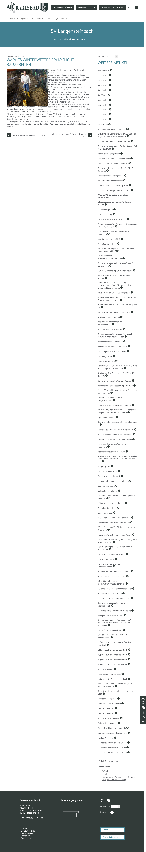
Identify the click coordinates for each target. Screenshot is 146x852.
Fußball (105, 771)
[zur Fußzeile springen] (143, 721)
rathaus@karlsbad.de (34, 818)
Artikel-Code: (103, 56)
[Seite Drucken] (110, 812)
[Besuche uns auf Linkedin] (108, 801)
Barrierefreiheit (27, 833)
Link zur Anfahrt (28, 831)
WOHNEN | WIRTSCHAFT (112, 7)
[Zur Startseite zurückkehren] (27, 3)
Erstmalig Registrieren (112, 837)
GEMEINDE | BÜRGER (62, 7)
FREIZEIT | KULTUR (86, 7)
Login (105, 830)
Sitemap (24, 828)
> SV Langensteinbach (24, 18)
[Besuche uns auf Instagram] (101, 801)
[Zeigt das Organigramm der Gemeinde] (71, 817)
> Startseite (11, 18)
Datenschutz (26, 838)
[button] (136, 7)
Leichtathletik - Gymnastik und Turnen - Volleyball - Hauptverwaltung (118, 778)
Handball (105, 774)
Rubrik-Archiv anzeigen (108, 761)
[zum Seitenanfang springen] (143, 697)
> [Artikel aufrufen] (116, 56)
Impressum (25, 836)
